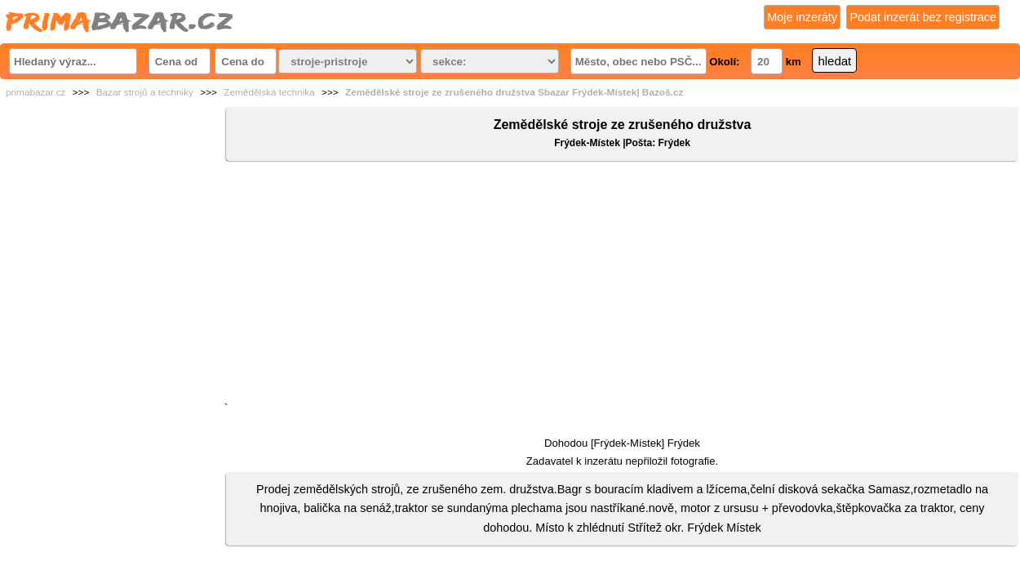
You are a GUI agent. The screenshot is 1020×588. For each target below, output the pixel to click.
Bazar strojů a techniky (144, 92)
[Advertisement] (622, 285)
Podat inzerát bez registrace (922, 17)
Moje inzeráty (802, 17)
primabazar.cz (35, 92)
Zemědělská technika (269, 92)
